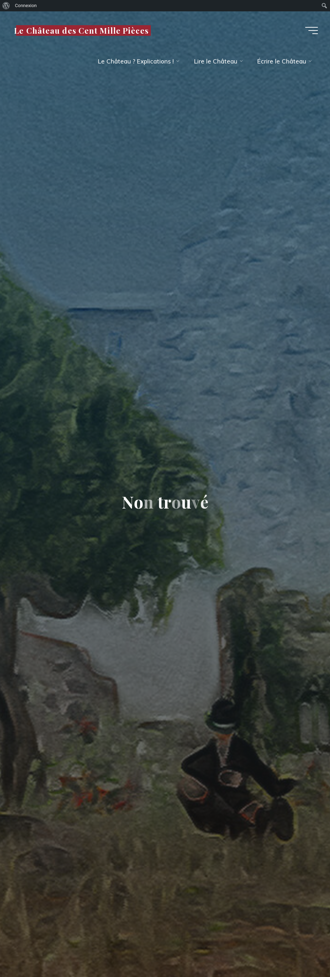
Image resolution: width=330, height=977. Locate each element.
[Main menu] (311, 30)
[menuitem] (6, 5)
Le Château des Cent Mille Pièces (81, 30)
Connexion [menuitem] (26, 5)
